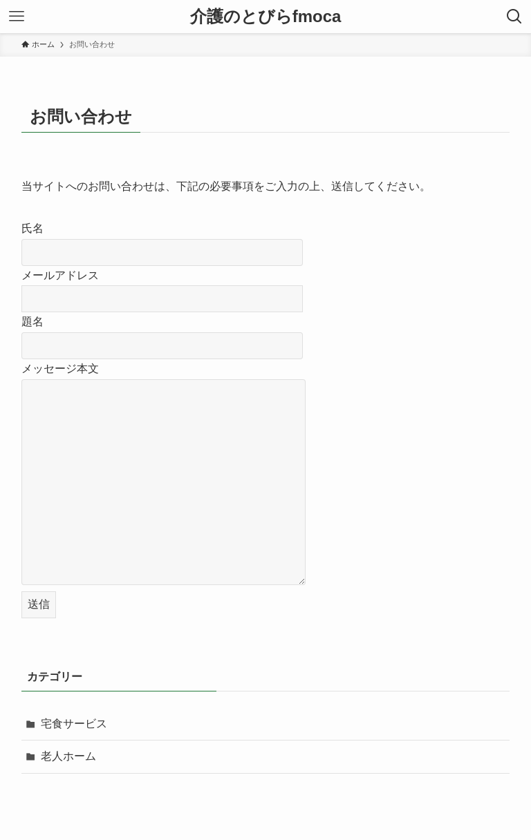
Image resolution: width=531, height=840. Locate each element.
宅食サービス (74, 723)
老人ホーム (68, 756)
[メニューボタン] (16, 16)
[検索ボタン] (514, 16)
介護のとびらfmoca (266, 16)
